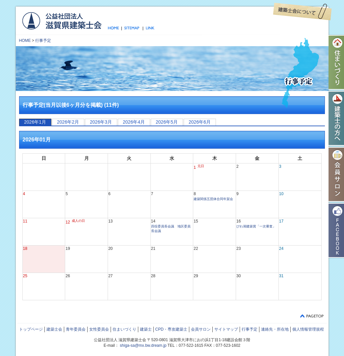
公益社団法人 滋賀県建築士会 (62, 20)
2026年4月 (134, 122)
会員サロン (201, 329)
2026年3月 (101, 122)
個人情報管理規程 (308, 329)
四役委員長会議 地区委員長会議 (171, 228)
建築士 (146, 329)
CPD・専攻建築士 (171, 329)
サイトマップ (132, 28)
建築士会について (302, 11)
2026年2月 (68, 122)
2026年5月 (167, 122)
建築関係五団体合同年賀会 (213, 199)
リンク (149, 28)
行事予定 (43, 40)
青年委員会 (76, 329)
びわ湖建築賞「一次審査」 (256, 226)
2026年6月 (200, 122)
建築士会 (54, 329)
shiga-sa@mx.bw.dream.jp (143, 345)
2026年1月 (35, 122)
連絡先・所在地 (275, 329)
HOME (25, 40)
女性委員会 (99, 329)
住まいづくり (124, 329)
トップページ (114, 28)
